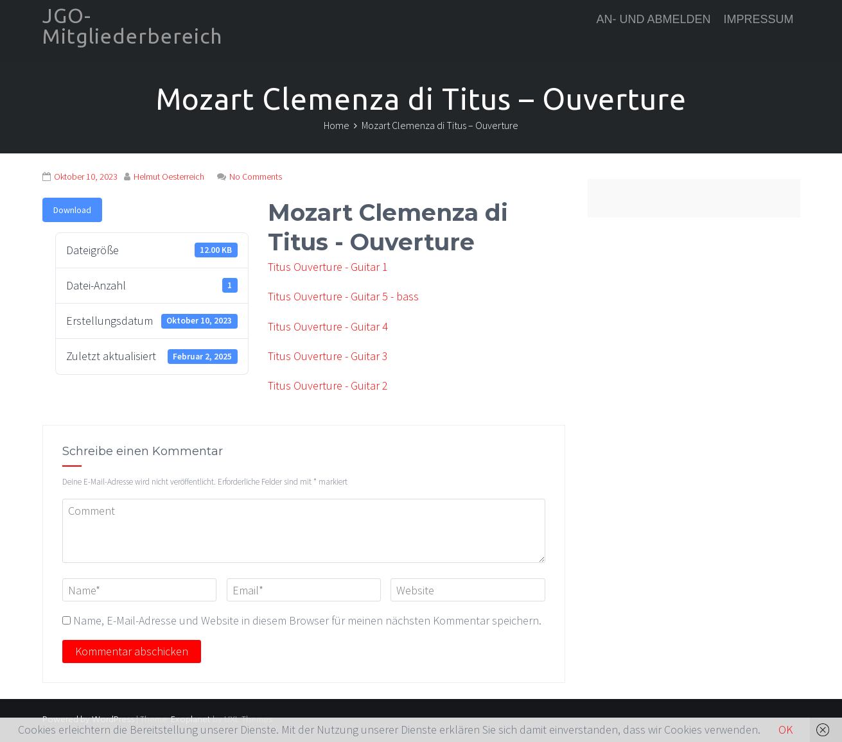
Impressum (758, 19)
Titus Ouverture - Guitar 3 (328, 356)
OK (785, 729)
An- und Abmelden (653, 19)
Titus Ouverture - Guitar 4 (328, 326)
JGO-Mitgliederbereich (132, 25)
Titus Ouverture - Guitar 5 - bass (343, 296)
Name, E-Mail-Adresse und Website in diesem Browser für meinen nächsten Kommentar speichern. (307, 620)
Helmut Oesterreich (169, 176)
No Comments (255, 176)
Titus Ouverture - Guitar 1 (328, 266)
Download (72, 210)
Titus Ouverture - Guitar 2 (328, 385)
